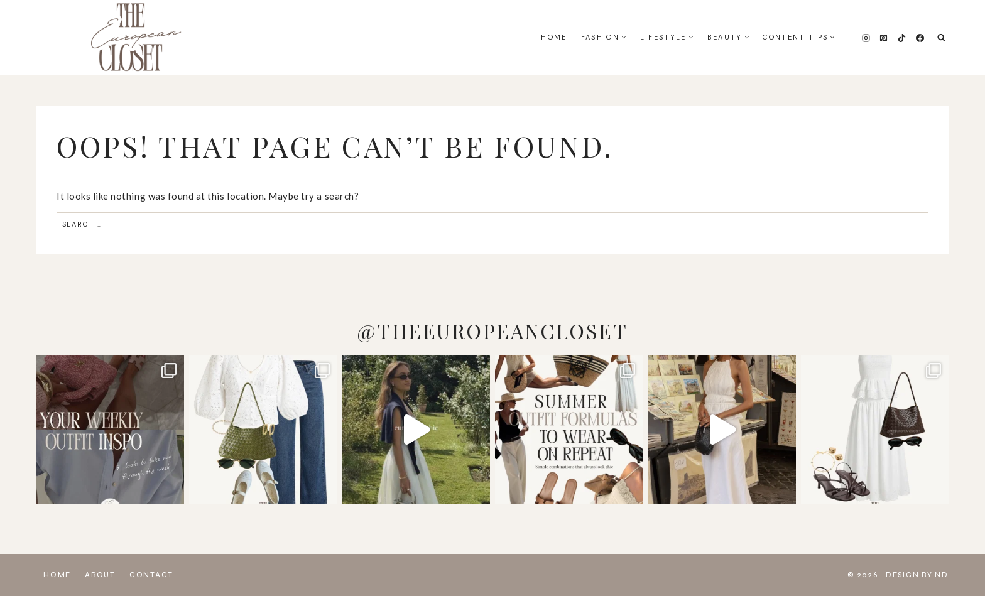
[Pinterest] (884, 38)
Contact (151, 575)
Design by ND (917, 575)
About (100, 575)
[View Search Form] (941, 38)
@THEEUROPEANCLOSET (492, 330)
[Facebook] (920, 38)
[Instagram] (865, 38)
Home (554, 37)
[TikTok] (901, 38)
